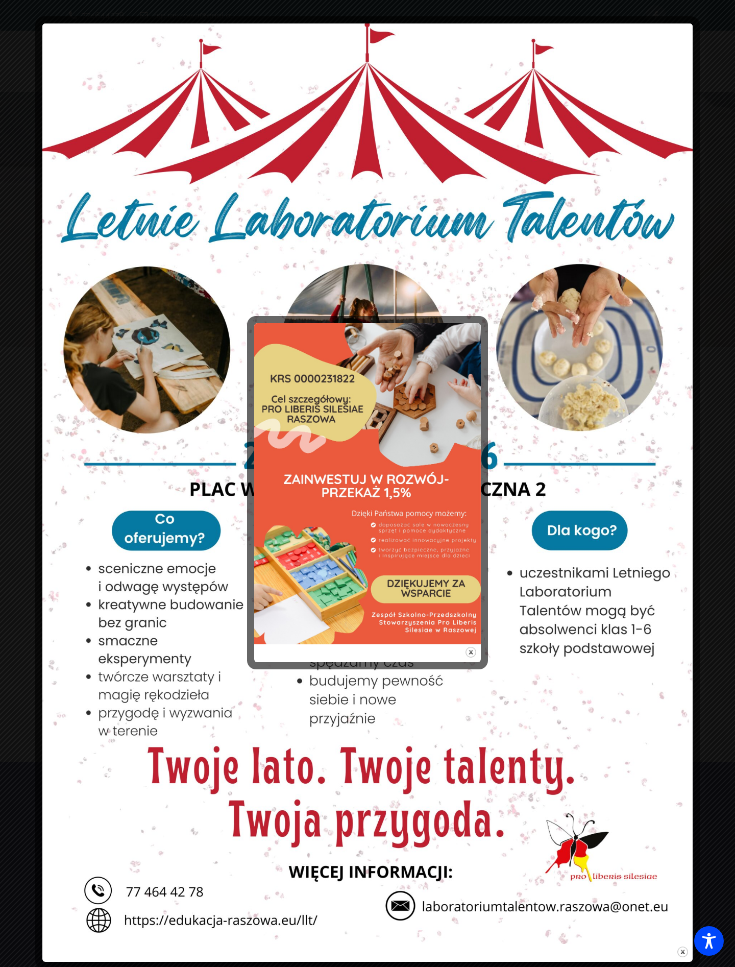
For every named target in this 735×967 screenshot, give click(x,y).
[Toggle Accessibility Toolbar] (709, 941)
